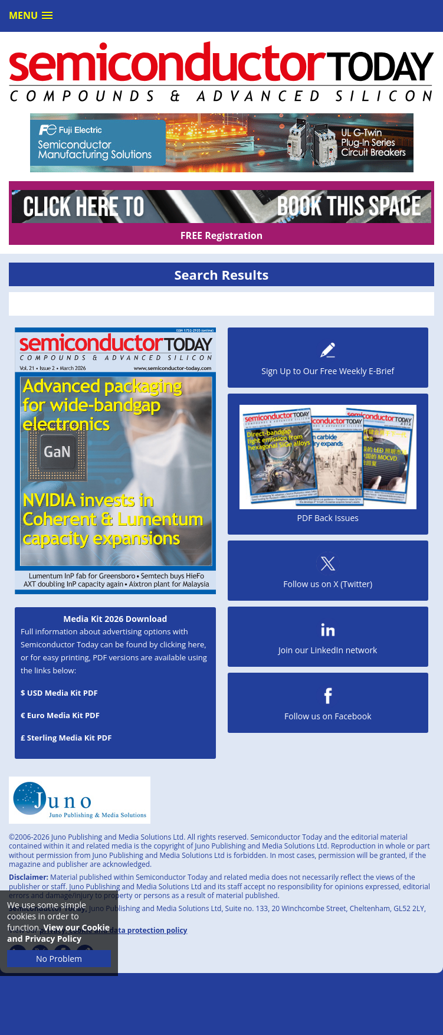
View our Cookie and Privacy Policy (58, 933)
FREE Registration (221, 235)
